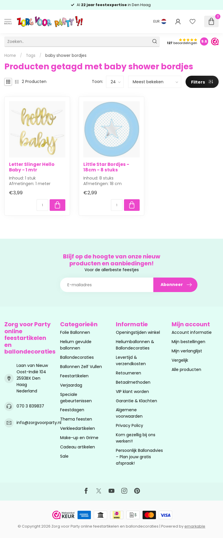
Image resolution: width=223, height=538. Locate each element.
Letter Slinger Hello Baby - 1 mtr (32, 167)
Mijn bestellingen (188, 342)
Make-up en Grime (79, 438)
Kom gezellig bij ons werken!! (135, 438)
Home (10, 55)
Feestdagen (72, 410)
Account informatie (192, 332)
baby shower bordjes (66, 55)
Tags (30, 55)
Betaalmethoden (133, 382)
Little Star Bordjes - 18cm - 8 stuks (106, 167)
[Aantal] (42, 205)
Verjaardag (71, 385)
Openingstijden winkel (138, 332)
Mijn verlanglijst (187, 351)
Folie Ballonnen (75, 332)
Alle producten (186, 369)
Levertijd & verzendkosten (131, 360)
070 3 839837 (30, 406)
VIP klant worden (132, 391)
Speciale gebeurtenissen (76, 398)
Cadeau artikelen (77, 447)
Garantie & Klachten (136, 401)
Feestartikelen (74, 376)
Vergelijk (180, 360)
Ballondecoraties (77, 357)
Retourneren (128, 373)
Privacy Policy (129, 425)
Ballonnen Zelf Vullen (81, 366)
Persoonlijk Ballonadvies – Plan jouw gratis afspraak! (139, 457)
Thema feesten (76, 419)
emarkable (194, 526)
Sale (64, 456)
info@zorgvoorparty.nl (39, 422)
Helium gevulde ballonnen (75, 345)
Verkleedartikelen (77, 428)
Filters (202, 82)
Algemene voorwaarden (129, 413)
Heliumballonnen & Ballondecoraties (135, 345)
